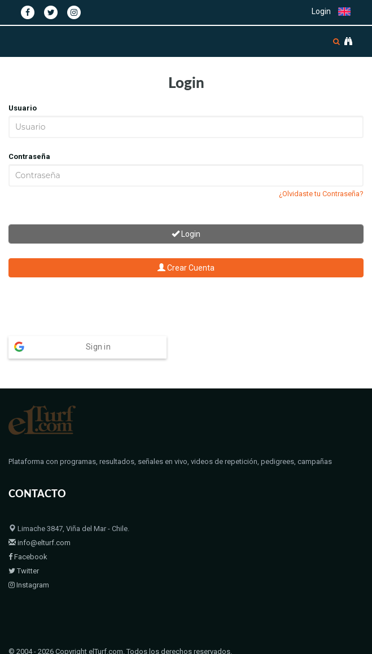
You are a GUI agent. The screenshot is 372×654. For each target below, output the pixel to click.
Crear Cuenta (186, 267)
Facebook (27, 557)
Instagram (28, 585)
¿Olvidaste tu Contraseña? (321, 193)
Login (321, 11)
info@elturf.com (39, 542)
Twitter (23, 571)
